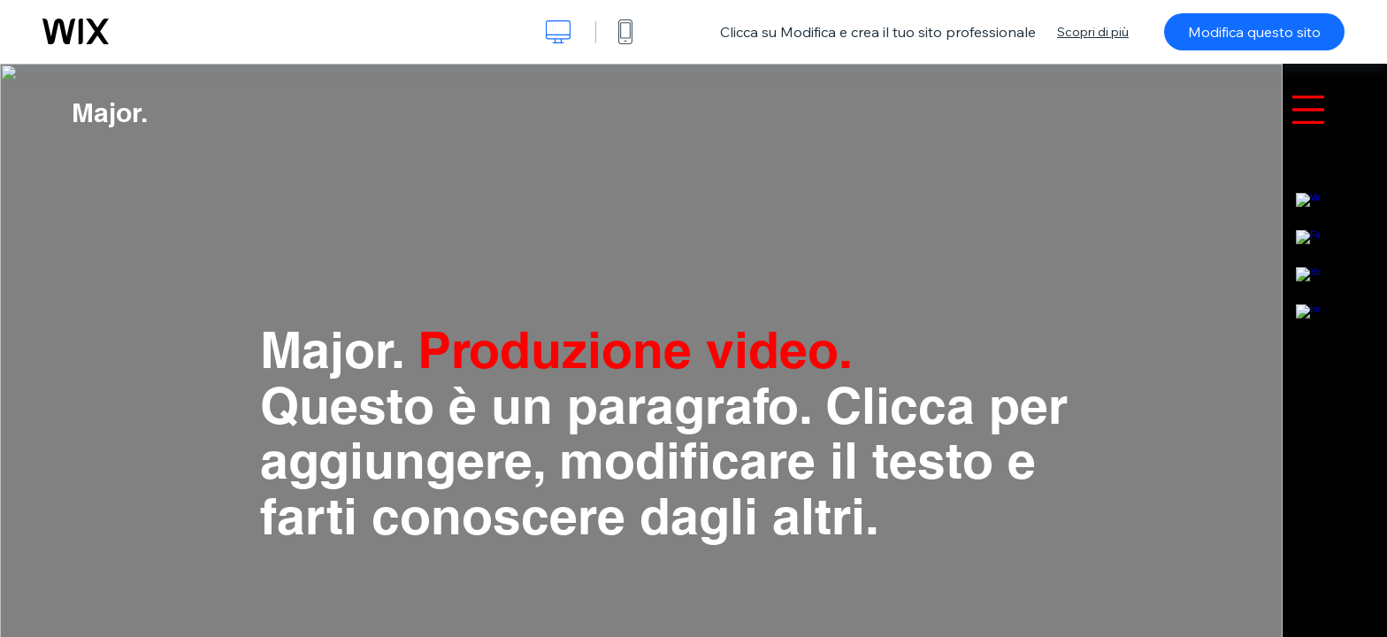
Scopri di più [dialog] (1093, 32)
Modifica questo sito (1254, 32)
